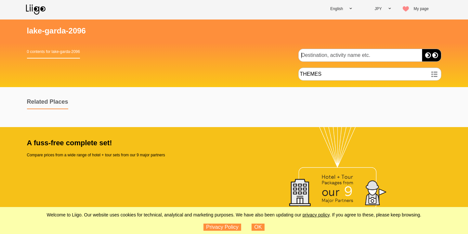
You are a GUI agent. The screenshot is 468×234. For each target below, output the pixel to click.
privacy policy (316, 214)
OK (258, 227)
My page (421, 8)
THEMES (311, 74)
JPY (378, 8)
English (336, 8)
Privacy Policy (222, 227)
